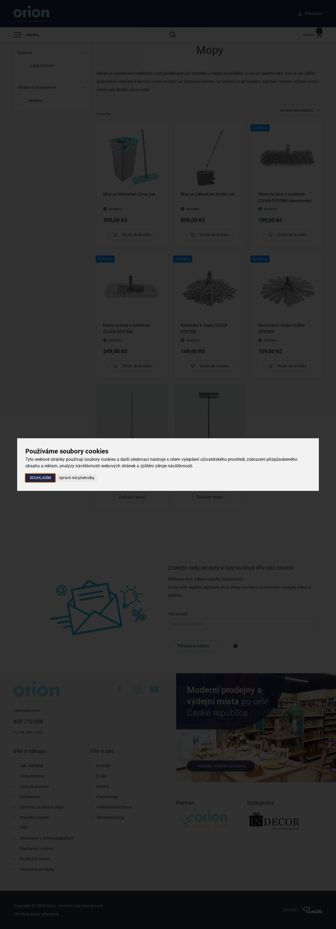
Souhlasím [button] (40, 478)
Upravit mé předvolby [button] (76, 478)
